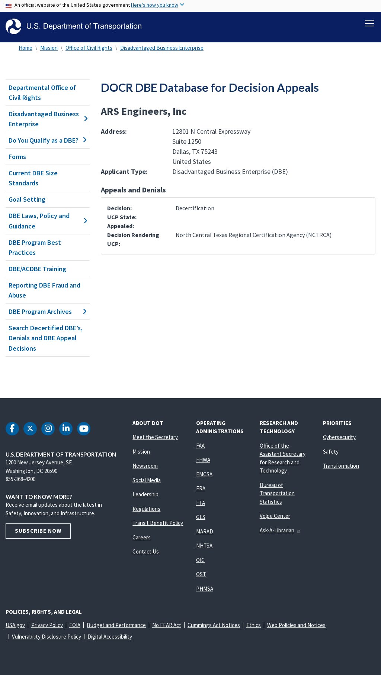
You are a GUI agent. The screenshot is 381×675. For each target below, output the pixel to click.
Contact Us (145, 551)
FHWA (203, 459)
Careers (141, 537)
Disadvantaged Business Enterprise (162, 47)
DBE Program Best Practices (35, 247)
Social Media (146, 480)
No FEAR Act (166, 625)
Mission (49, 47)
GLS (200, 516)
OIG (200, 560)
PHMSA (204, 588)
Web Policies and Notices (296, 625)
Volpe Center (275, 515)
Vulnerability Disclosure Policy (46, 636)
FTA (200, 502)
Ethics (253, 625)
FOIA (74, 625)
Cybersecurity (339, 437)
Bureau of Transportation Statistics (277, 493)
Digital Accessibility (109, 636)
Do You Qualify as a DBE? (48, 140)
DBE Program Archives (48, 311)
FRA (200, 488)
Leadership (145, 494)
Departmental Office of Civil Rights (42, 92)
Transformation (341, 465)
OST (201, 574)
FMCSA (204, 474)
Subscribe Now (38, 530)
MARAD (204, 531)
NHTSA (204, 545)
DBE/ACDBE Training (37, 269)
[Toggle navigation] (369, 22)
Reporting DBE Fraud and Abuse (44, 290)
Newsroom (145, 465)
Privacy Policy (47, 625)
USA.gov (15, 625)
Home (25, 47)
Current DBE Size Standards (33, 178)
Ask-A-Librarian (280, 530)
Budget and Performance (116, 625)
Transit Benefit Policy (157, 522)
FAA (200, 445)
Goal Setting (27, 199)
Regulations (146, 508)
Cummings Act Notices (214, 625)
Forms (17, 156)
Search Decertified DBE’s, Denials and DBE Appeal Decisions (46, 338)
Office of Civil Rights (88, 47)
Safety (331, 451)
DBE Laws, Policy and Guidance (48, 221)
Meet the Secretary (155, 437)
